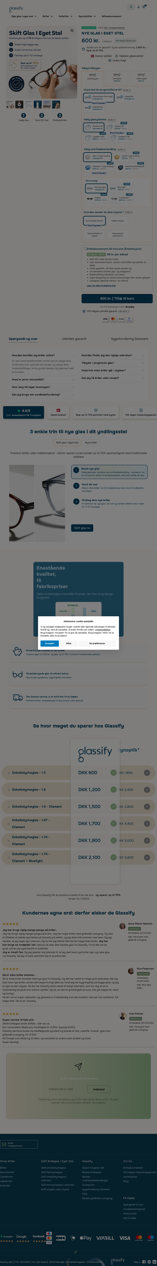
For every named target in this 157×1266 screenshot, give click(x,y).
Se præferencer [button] (97, 643)
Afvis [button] (68, 643)
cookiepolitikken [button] (102, 629)
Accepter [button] (49, 643)
